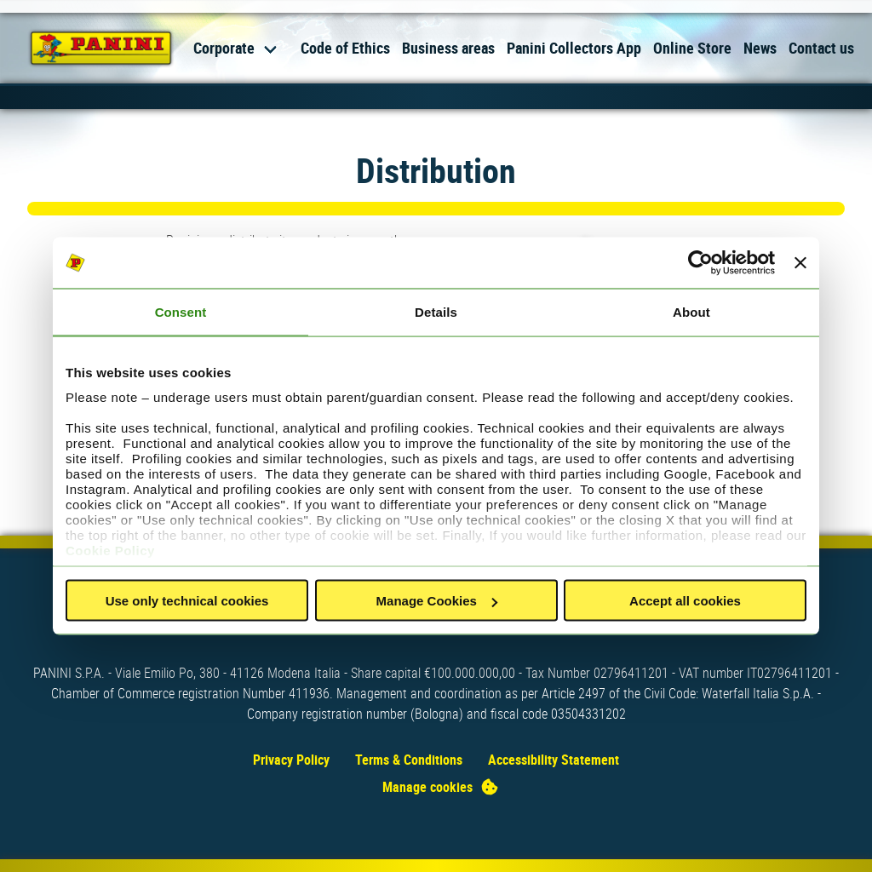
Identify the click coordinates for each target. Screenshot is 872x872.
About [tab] (691, 312)
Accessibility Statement (553, 759)
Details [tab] (436, 312)
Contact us (821, 47)
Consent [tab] (181, 312)
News (760, 47)
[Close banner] (800, 263)
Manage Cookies (436, 601)
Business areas (448, 47)
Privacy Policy (291, 759)
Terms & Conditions (408, 759)
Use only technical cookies (187, 601)
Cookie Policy (110, 549)
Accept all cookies (685, 601)
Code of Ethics (345, 47)
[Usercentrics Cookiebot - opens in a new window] (700, 263)
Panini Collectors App (574, 47)
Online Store (692, 47)
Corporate (224, 47)
